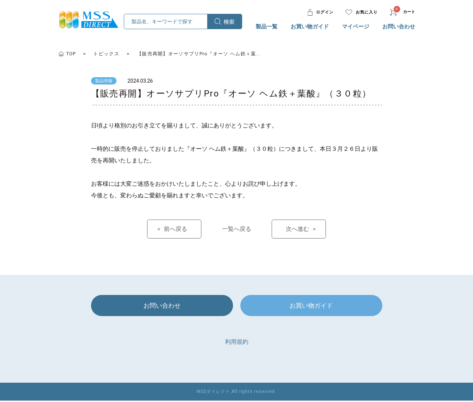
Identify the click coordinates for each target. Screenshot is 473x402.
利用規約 (236, 343)
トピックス (106, 53)
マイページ (355, 26)
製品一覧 (266, 26)
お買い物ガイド (310, 26)
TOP (71, 53)
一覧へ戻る (236, 229)
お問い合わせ (398, 26)
